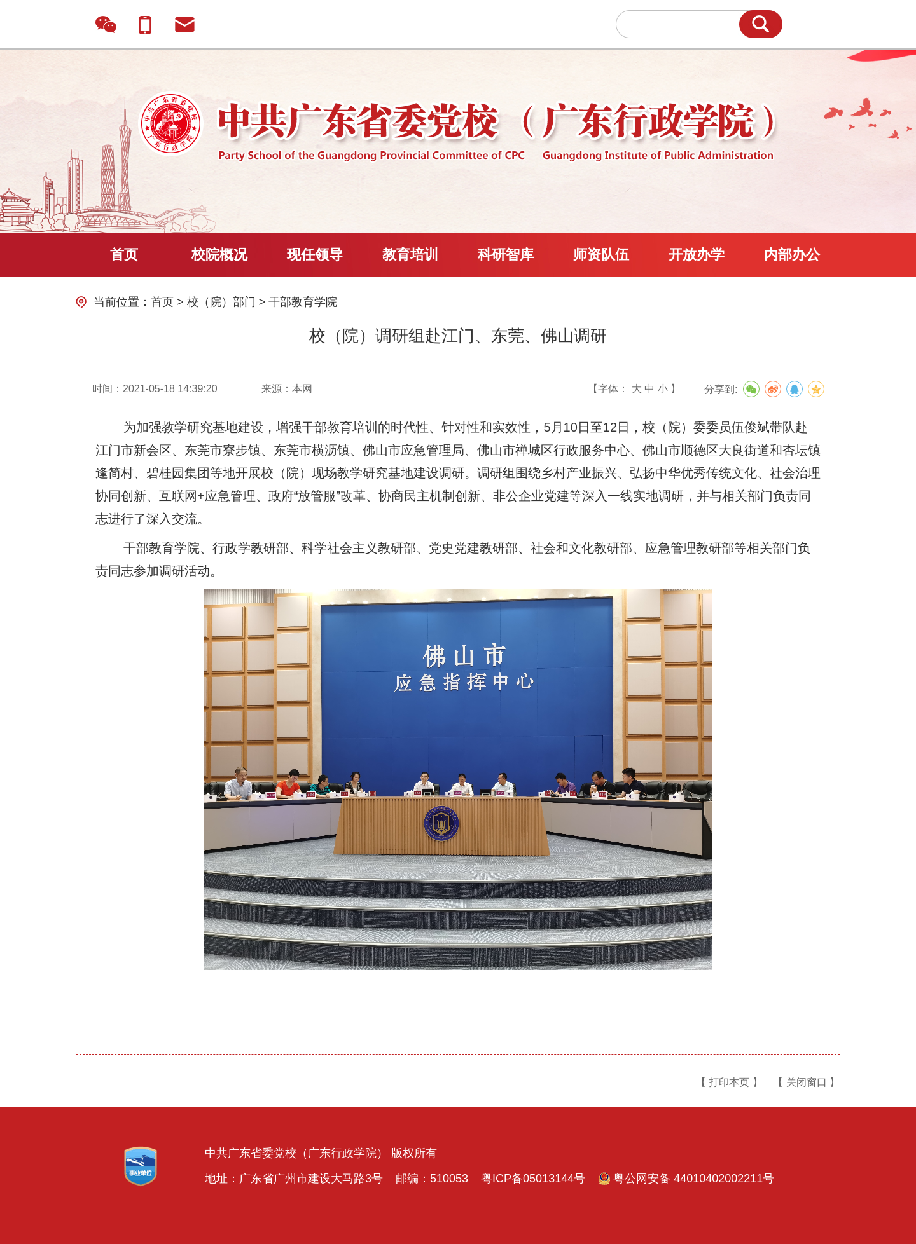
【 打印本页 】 (729, 1082)
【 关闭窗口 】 (806, 1082)
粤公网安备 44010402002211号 (686, 1178)
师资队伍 (601, 255)
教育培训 (410, 255)
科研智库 (506, 255)
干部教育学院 (302, 302)
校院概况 (219, 255)
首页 (124, 255)
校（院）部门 (221, 302)
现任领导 (315, 255)
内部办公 (792, 255)
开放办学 (697, 255)
